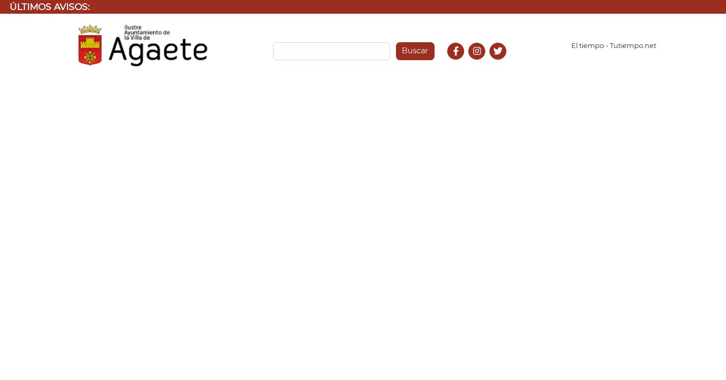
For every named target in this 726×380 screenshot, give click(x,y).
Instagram (482, 62)
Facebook (460, 62)
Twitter (499, 62)
